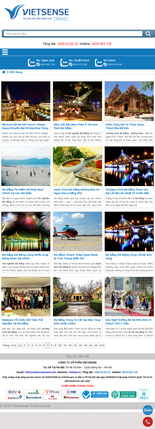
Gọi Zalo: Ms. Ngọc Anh (32, 63)
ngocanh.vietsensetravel (38, 64)
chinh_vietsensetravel (70, 64)
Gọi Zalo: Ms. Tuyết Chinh (64, 63)
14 (80, 345)
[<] (20, 345)
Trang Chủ (45, 11)
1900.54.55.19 (67, 44)
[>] (95, 345)
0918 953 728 (102, 44)
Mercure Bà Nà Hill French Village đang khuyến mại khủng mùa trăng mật (25, 128)
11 (65, 345)
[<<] (14, 345)
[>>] (102, 345)
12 (70, 345)
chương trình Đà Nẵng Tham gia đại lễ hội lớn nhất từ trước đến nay (127, 193)
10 (60, 345)
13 (75, 345)
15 (85, 345)
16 (90, 345)
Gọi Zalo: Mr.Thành (99, 63)
